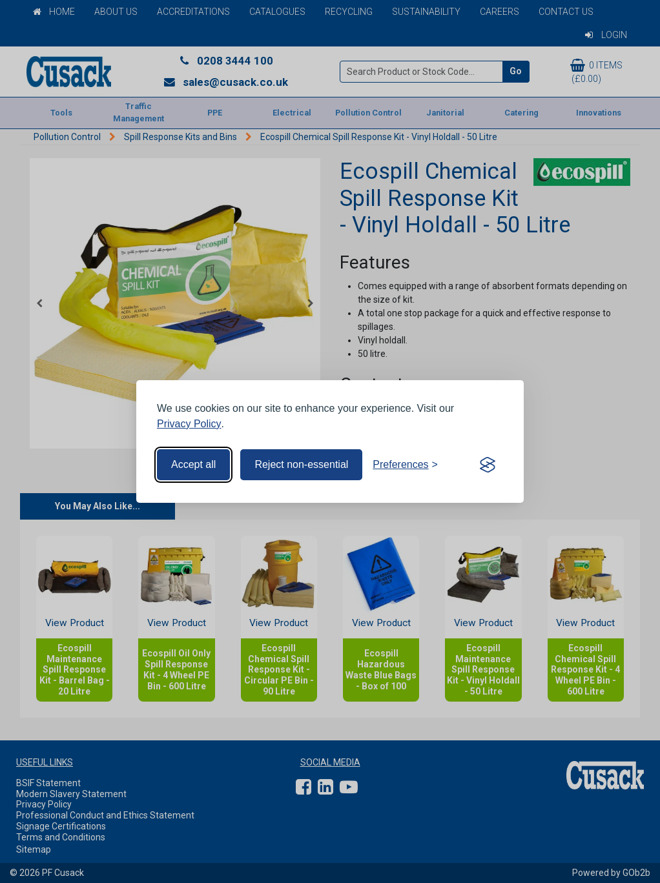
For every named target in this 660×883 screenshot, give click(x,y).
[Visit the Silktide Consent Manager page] (487, 464)
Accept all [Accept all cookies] (193, 464)
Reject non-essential (301, 464)
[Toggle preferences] (405, 464)
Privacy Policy (189, 423)
